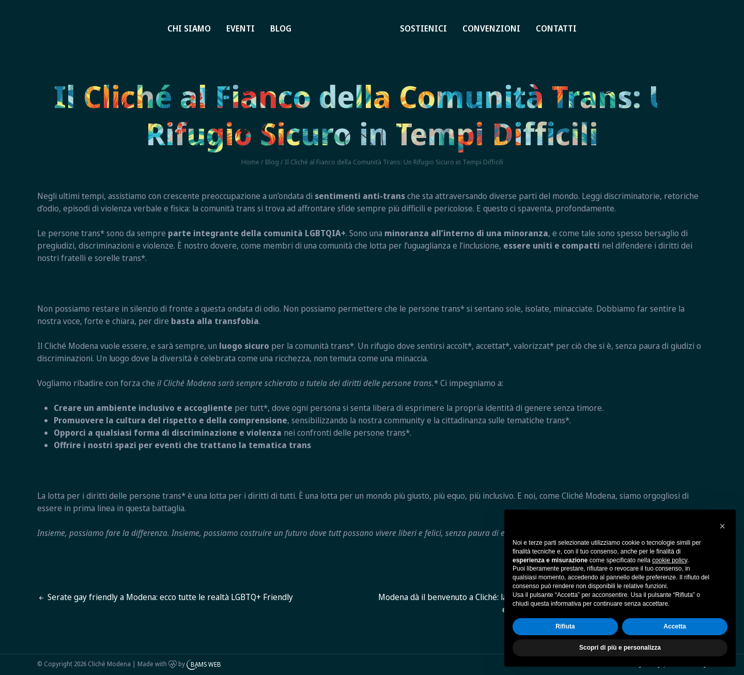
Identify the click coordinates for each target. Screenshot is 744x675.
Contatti (556, 28)
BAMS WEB (206, 664)
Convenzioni (491, 28)
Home (328, 16)
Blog (280, 28)
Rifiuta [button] (565, 626)
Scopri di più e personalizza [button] (620, 647)
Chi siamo (189, 28)
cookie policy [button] (669, 560)
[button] (722, 526)
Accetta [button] (674, 626)
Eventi (240, 28)
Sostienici (423, 28)
